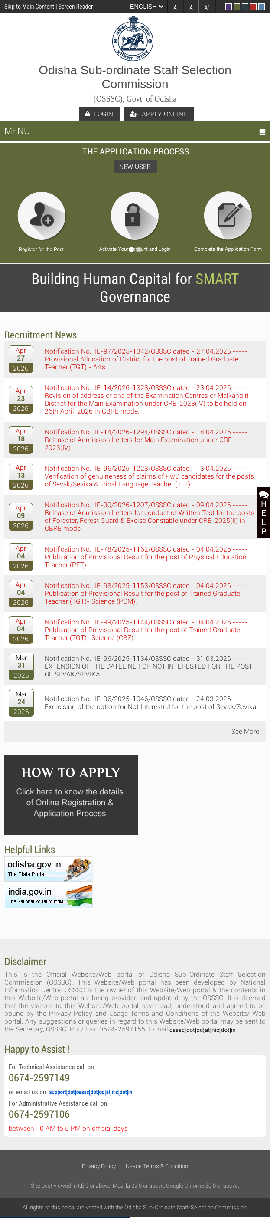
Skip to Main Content (29, 6)
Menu (17, 131)
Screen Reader (76, 6)
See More (245, 731)
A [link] (175, 7)
